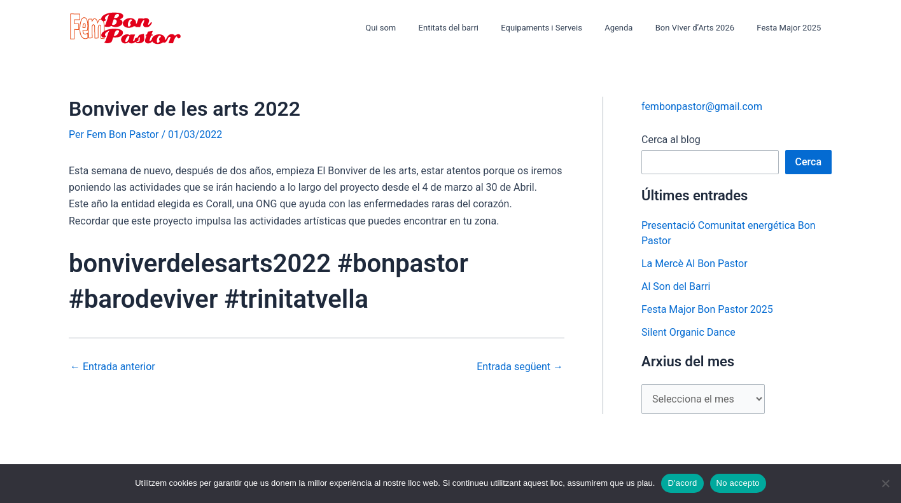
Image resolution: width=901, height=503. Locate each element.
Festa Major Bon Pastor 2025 (707, 309)
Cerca (808, 162)
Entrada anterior (112, 367)
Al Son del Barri (676, 286)
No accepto (738, 483)
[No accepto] (885, 483)
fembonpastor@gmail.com (701, 106)
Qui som (413, 27)
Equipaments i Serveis (562, 27)
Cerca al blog (671, 140)
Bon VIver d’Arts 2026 (703, 27)
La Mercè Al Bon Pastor (694, 264)
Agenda (633, 27)
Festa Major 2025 (792, 27)
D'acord (682, 483)
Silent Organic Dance (688, 332)
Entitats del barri (475, 27)
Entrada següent (520, 367)
